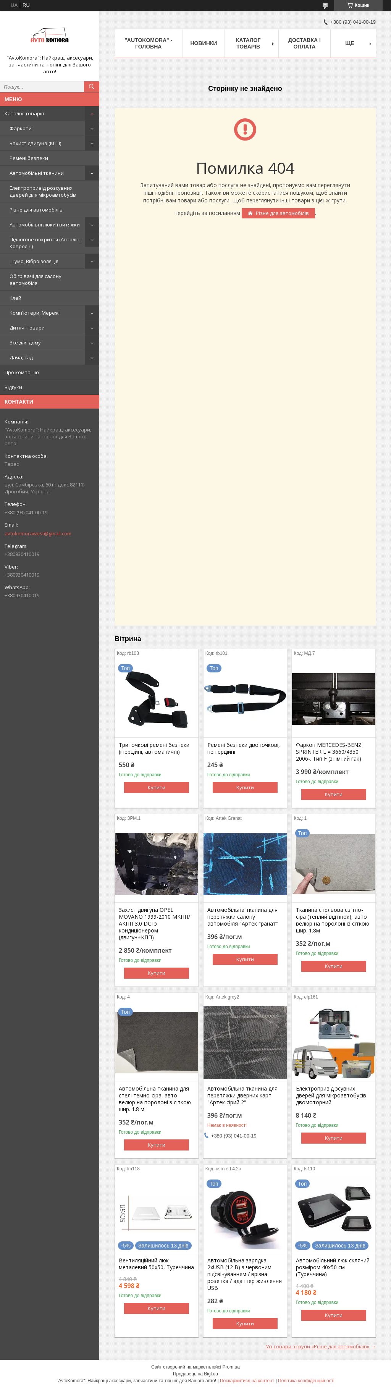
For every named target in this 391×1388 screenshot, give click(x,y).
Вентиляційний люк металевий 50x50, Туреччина (156, 1264)
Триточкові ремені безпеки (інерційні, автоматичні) (154, 748)
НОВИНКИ (204, 43)
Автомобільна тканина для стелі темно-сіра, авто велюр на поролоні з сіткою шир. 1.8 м (155, 1099)
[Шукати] (91, 86)
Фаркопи (21, 128)
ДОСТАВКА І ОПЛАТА (304, 43)
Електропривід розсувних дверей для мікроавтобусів (43, 191)
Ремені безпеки (29, 158)
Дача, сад (21, 357)
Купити (156, 787)
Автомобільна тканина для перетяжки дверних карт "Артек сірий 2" (242, 1095)
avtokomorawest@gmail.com (38, 533)
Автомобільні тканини (37, 173)
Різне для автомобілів (36, 209)
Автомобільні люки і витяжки (45, 224)
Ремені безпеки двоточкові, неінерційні (243, 748)
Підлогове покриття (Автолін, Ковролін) (45, 243)
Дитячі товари (27, 327)
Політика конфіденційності (306, 1380)
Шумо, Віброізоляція (34, 261)
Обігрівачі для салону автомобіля (35, 279)
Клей (15, 297)
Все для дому (25, 342)
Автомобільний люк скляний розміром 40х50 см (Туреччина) (333, 1267)
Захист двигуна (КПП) (35, 143)
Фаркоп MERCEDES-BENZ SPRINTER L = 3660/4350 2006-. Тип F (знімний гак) (329, 752)
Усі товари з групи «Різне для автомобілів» (317, 1346)
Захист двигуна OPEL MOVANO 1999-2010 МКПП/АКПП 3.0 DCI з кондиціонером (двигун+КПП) (154, 923)
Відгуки (13, 387)
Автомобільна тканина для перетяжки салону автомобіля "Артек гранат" (242, 916)
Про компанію (22, 372)
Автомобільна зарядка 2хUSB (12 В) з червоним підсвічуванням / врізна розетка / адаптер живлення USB (244, 1274)
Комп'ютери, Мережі (35, 312)
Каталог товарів (24, 113)
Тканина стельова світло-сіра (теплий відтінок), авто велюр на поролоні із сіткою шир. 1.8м (332, 920)
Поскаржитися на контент (247, 1380)
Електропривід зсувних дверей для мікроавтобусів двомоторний (331, 1095)
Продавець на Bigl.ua (195, 1374)
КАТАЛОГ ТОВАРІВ (248, 43)
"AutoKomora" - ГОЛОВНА (148, 43)
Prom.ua (231, 1367)
